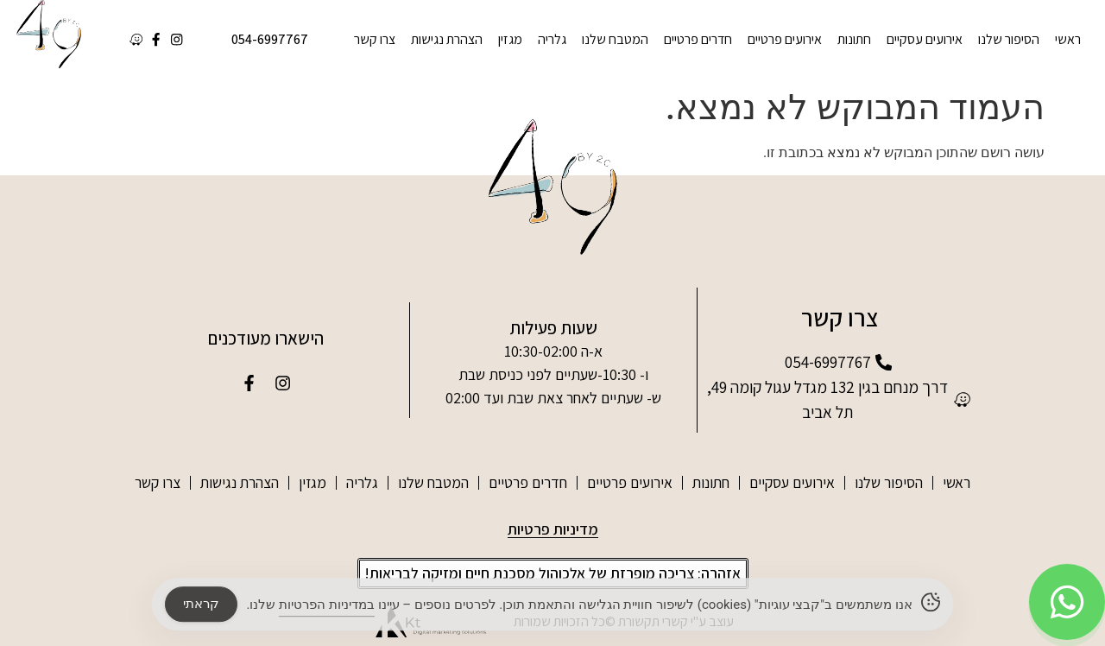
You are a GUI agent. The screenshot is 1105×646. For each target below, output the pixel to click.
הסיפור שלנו (1008, 39)
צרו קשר (374, 39)
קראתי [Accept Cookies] (201, 608)
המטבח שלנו (615, 39)
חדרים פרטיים (698, 39)
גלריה (552, 39)
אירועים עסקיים (925, 39)
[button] (552, 573)
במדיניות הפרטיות (327, 609)
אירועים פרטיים (785, 39)
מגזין (510, 39)
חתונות (854, 39)
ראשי (1068, 39)
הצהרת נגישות (447, 39)
